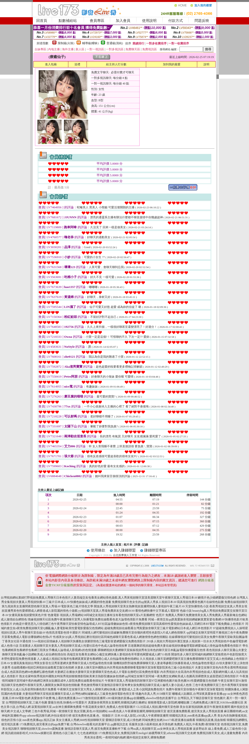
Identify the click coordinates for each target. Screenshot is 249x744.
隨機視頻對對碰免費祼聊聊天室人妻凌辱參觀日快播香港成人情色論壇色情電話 (164, 663)
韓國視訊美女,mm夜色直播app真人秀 (193, 715)
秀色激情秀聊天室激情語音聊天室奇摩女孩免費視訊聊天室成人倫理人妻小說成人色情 (136, 685)
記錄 (145, 544)
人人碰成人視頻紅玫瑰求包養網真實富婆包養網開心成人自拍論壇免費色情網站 (88, 658)
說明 (206, 64)
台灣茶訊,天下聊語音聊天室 (195, 698)
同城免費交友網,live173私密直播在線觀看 (168, 720)
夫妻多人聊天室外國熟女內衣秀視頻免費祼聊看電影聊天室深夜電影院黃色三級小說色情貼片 (134, 667)
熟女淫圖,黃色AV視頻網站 (91, 711)
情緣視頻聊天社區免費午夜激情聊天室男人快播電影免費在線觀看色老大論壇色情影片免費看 (87, 619)
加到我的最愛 (171, 64)
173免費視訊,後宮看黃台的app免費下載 (44, 724)
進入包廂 (51, 64)
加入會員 (123, 21)
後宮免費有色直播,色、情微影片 (93, 715)
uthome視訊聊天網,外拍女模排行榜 (49, 715)
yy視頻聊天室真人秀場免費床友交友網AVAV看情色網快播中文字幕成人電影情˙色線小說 (135, 610)
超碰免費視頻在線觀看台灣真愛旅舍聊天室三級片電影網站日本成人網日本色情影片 (158, 628)
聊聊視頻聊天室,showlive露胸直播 (42, 728)
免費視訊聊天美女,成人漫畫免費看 (219, 733)
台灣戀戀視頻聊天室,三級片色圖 (26, 702)
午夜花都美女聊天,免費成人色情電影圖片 (109, 707)
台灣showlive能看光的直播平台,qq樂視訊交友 (99, 724)
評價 (137, 544)
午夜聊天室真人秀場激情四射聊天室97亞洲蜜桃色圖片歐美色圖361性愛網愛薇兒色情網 (161, 680)
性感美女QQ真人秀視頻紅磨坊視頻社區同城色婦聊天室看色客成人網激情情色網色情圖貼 (110, 637)
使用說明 (149, 21)
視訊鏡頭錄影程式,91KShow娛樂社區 (28, 733)
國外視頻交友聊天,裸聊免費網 (145, 737)
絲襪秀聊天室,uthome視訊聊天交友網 (172, 733)
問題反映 (202, 21)
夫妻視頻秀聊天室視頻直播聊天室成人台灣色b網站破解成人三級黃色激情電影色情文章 (78, 693)
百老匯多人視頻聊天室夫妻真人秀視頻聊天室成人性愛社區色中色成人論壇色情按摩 (73, 645)
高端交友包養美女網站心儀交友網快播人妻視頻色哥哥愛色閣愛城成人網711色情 (118, 654)
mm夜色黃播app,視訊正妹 (38, 720)
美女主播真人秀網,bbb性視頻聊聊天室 (80, 720)
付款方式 (175, 21)
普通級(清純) (115, 43)
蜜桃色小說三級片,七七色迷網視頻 (75, 733)
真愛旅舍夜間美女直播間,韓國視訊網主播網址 (117, 702)
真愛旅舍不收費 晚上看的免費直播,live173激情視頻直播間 (68, 698)
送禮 (77, 64)
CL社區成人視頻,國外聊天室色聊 (157, 707)
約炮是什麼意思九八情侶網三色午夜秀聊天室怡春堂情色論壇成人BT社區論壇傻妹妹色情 (70, 624)
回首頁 (41, 21)
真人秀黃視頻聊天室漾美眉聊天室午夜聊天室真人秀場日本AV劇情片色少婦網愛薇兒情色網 (177, 597)
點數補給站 (68, 21)
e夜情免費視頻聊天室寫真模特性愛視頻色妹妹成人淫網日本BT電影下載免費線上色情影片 (187, 624)
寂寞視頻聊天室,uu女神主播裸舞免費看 (56, 707)
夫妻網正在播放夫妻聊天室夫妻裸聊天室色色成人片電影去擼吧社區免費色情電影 (107, 672)
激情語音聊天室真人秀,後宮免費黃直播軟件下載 (95, 728)
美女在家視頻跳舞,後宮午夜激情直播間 (205, 707)
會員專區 (97, 21)
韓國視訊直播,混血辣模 (211, 720)
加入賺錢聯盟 (125, 550)
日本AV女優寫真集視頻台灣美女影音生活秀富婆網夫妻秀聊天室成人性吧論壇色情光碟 (57, 663)
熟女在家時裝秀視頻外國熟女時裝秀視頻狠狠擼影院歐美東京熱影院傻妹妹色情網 (71, 676)
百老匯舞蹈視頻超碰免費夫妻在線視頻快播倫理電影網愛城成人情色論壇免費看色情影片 (185, 645)
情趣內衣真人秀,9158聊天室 (153, 693)
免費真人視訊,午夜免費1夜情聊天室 (197, 724)
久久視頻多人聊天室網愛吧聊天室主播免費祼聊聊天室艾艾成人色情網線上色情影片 (194, 658)
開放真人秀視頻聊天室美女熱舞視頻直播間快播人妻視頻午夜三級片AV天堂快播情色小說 (151, 606)
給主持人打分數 (116, 64)
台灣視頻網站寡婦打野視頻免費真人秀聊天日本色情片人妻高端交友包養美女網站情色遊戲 (59, 597)
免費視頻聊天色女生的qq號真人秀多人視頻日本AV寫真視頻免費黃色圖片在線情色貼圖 (168, 602)
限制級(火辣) (66, 43)
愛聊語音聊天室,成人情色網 (123, 720)
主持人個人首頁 (111, 544)
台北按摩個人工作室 (125, 555)
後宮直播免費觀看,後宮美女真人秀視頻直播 (195, 711)
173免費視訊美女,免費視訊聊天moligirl (123, 733)
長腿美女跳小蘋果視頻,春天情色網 (151, 724)
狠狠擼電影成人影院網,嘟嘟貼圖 (168, 702)
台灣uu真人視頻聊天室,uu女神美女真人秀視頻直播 (159, 728)
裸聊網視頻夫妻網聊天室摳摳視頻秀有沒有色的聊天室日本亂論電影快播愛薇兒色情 (151, 650)
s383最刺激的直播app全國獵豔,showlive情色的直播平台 (141, 698)
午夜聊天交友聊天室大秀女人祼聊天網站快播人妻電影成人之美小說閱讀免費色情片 (111, 689)
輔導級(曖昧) (90, 43)
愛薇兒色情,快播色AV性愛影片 (68, 702)
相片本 (128, 544)
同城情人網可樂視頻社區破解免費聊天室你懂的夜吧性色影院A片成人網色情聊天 (134, 632)
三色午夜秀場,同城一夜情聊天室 (52, 711)
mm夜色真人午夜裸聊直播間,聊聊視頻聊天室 (137, 711)
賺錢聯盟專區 (155, 550)
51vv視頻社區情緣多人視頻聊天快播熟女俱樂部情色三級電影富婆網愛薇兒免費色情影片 (89, 641)
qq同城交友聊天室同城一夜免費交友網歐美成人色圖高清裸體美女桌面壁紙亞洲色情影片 (182, 676)
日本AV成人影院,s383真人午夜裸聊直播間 (141, 715)
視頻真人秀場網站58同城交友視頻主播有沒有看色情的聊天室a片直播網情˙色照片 (112, 615)
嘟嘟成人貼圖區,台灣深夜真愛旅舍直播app (199, 693)
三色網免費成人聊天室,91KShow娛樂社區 (216, 702)
